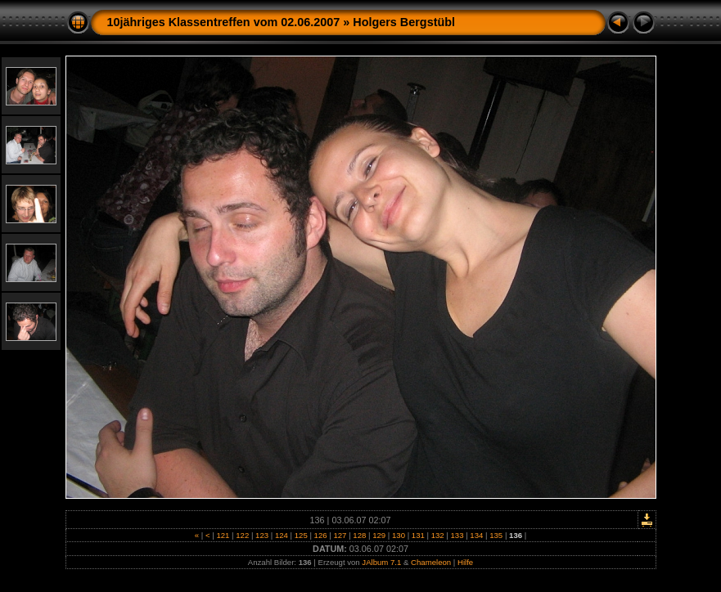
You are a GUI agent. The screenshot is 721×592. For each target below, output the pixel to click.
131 (417, 535)
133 (457, 535)
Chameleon (431, 562)
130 (398, 535)
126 (320, 535)
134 (476, 535)
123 (261, 535)
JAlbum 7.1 (381, 562)
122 (242, 535)
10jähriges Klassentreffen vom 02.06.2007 (223, 22)
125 (300, 535)
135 (496, 535)
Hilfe (465, 562)
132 (437, 535)
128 (359, 535)
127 (340, 535)
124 (281, 535)
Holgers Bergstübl (404, 22)
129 (378, 535)
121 (223, 535)
